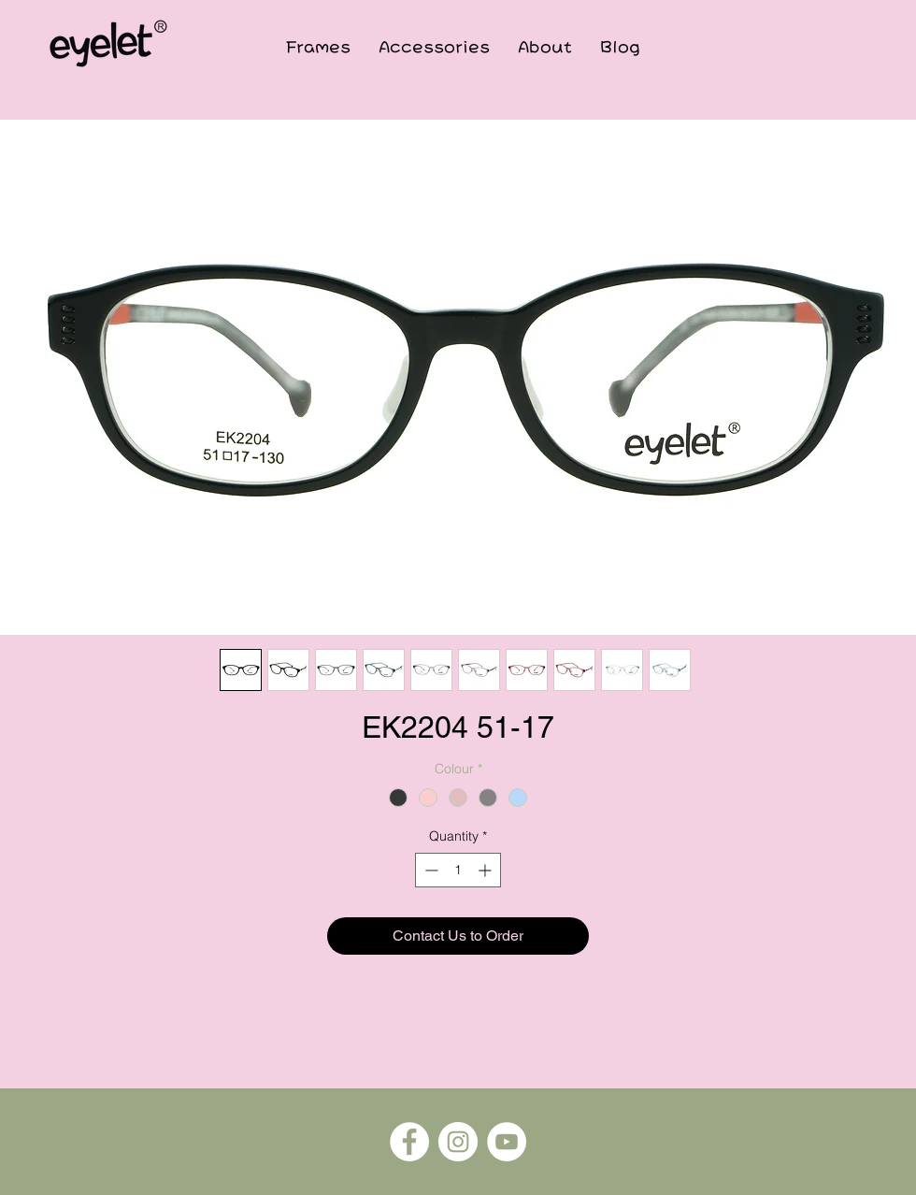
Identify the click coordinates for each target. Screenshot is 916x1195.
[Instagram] (458, 1141)
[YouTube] (506, 1141)
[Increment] (486, 870)
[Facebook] (409, 1141)
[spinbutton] (458, 870)
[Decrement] (429, 870)
